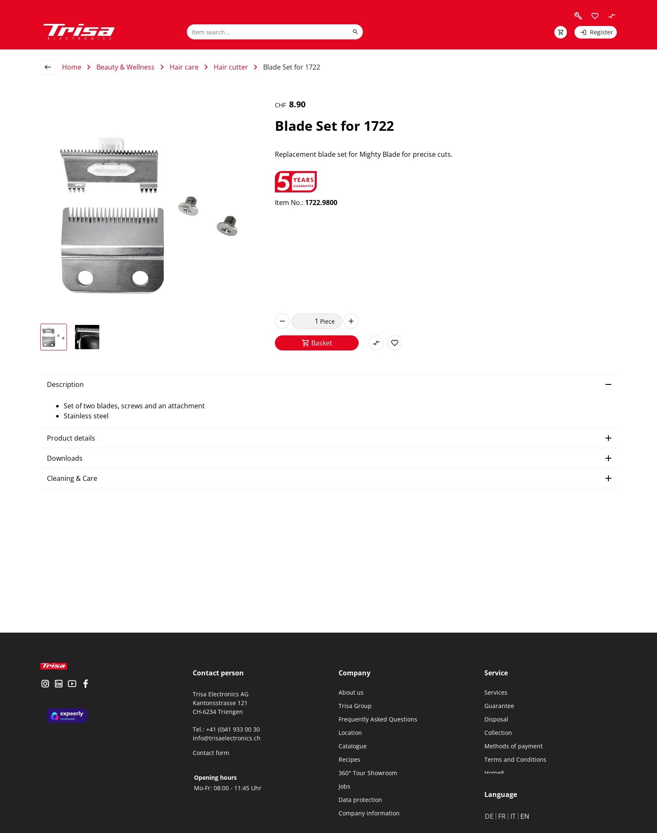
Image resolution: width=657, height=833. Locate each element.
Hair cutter (231, 67)
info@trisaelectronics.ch (227, 738)
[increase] (351, 321)
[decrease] (282, 321)
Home (71, 67)
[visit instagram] (45, 691)
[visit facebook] (85, 691)
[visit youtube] (72, 691)
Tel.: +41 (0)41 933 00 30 (226, 729)
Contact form (211, 753)
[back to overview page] (51, 67)
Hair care (184, 67)
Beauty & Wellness (125, 67)
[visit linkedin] (59, 691)
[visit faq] (578, 16)
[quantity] (306, 321)
